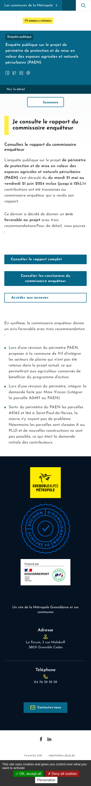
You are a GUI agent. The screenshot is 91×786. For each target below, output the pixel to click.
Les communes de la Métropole (28, 5)
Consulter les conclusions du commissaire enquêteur (45, 278)
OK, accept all (28, 774)
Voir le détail (15, 89)
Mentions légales (62, 756)
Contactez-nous (49, 707)
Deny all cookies (62, 774)
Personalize (46, 780)
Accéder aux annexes (29, 297)
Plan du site (33, 756)
